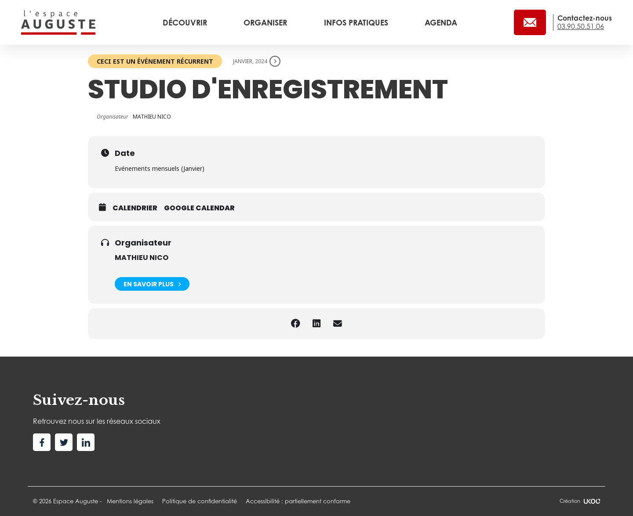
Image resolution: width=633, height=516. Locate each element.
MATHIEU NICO (141, 258)
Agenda (441, 22)
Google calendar (199, 208)
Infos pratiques (357, 22)
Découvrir (186, 22)
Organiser (266, 22)
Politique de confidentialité (199, 501)
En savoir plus (152, 283)
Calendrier (135, 208)
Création (580, 501)
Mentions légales (130, 501)
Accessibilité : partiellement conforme (298, 501)
